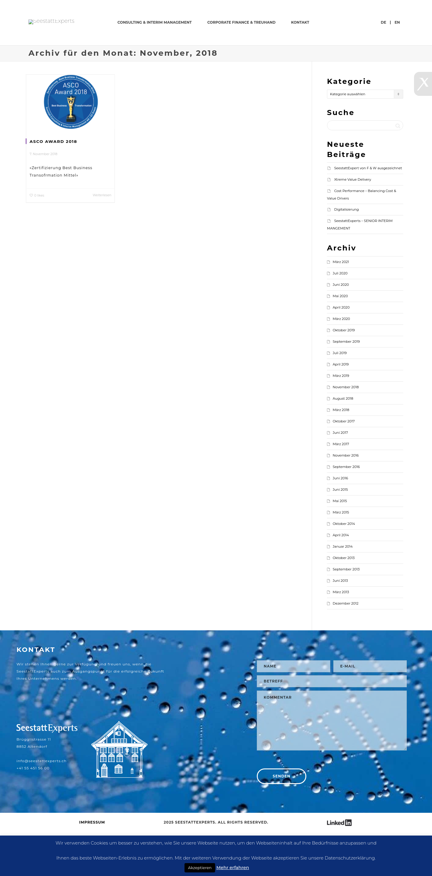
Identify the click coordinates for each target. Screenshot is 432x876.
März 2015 (341, 557)
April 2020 (341, 353)
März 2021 (341, 307)
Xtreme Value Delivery (352, 225)
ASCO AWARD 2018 (53, 186)
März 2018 (341, 455)
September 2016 (346, 512)
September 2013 (346, 614)
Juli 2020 (340, 318)
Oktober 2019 (344, 375)
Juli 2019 (340, 398)
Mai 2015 (340, 546)
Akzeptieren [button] (200, 867)
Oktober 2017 (344, 466)
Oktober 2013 (344, 603)
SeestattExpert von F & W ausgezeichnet (368, 213)
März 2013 (341, 637)
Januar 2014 (342, 592)
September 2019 (346, 387)
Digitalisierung (346, 255)
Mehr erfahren (232, 867)
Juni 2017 (340, 478)
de (383, 67)
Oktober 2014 (344, 569)
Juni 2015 (340, 535)
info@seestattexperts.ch (41, 806)
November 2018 (346, 432)
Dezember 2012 (345, 649)
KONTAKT (374, 22)
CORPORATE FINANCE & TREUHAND (316, 22)
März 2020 (341, 364)
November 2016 (346, 501)
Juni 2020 (341, 330)
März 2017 (341, 489)
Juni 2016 (340, 523)
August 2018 (343, 444)
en (397, 67)
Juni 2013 (340, 626)
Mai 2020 (340, 341)
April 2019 (341, 409)
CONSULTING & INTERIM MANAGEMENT (229, 22)
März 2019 (341, 421)
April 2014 (341, 580)
